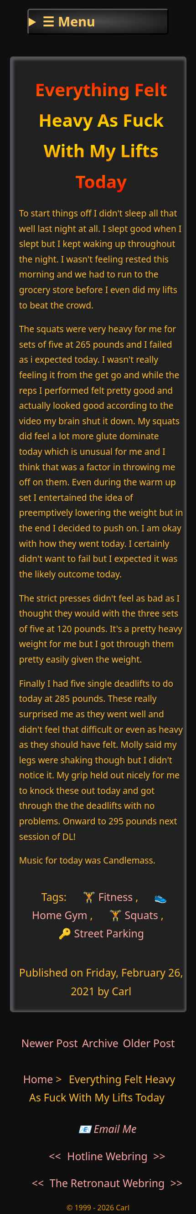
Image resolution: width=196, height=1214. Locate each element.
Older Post (149, 1043)
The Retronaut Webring (107, 1183)
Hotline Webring (107, 1156)
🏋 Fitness (106, 896)
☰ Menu (68, 21)
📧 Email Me (107, 1128)
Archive (100, 1043)
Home (38, 1079)
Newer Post (49, 1043)
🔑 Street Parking (101, 933)
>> (159, 1156)
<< (55, 1156)
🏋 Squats (133, 915)
